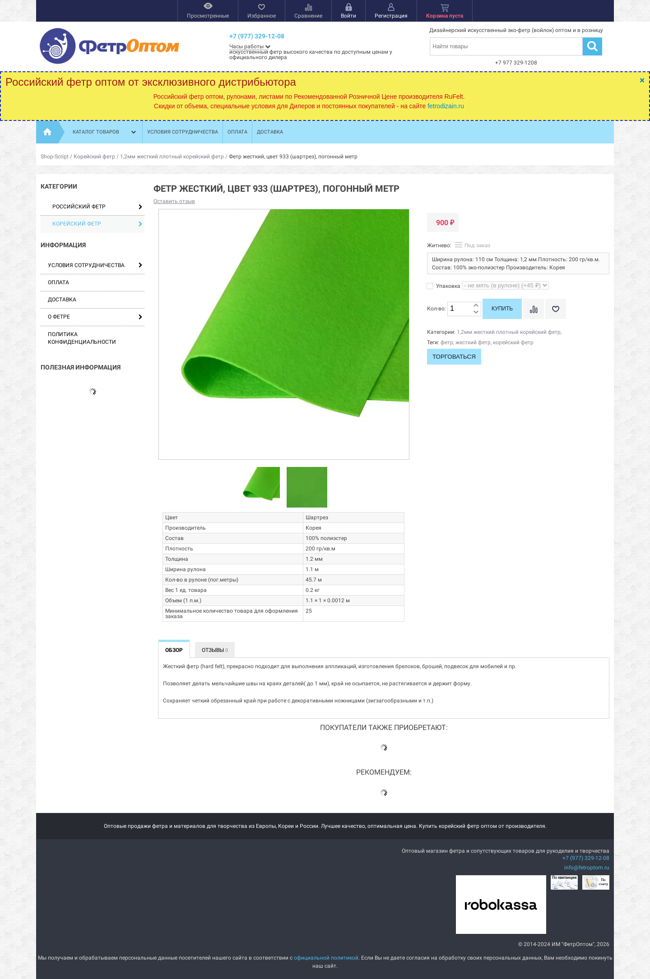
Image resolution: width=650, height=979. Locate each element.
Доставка (270, 132)
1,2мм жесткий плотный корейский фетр (172, 156)
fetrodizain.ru (445, 106)
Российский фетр (97, 206)
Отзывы (215, 650)
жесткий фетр (473, 342)
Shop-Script (55, 156)
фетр (447, 342)
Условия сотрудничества (182, 132)
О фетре (59, 317)
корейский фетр (513, 342)
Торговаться (454, 356)
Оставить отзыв (174, 201)
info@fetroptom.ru (586, 867)
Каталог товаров (105, 132)
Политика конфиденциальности (82, 338)
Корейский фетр (94, 156)
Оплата (237, 132)
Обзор (174, 650)
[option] (259, 488)
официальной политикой (326, 958)
